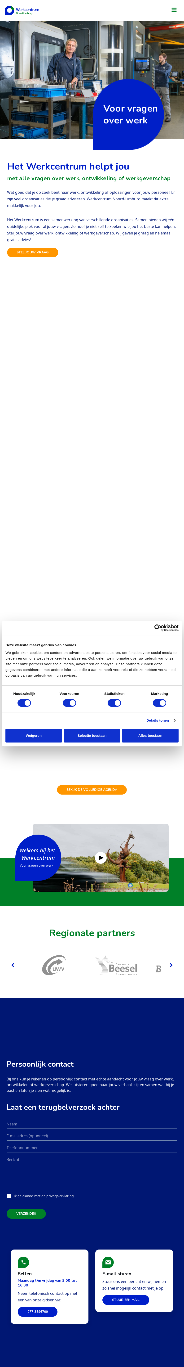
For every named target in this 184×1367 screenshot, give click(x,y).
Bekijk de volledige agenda (92, 783)
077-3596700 (37, 1305)
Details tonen (157, 720)
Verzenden (26, 1207)
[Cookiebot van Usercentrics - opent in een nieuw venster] (158, 627)
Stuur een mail (126, 1293)
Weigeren (34, 735)
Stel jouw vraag (33, 252)
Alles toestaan (150, 735)
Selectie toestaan (92, 735)
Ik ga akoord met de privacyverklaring (44, 1189)
